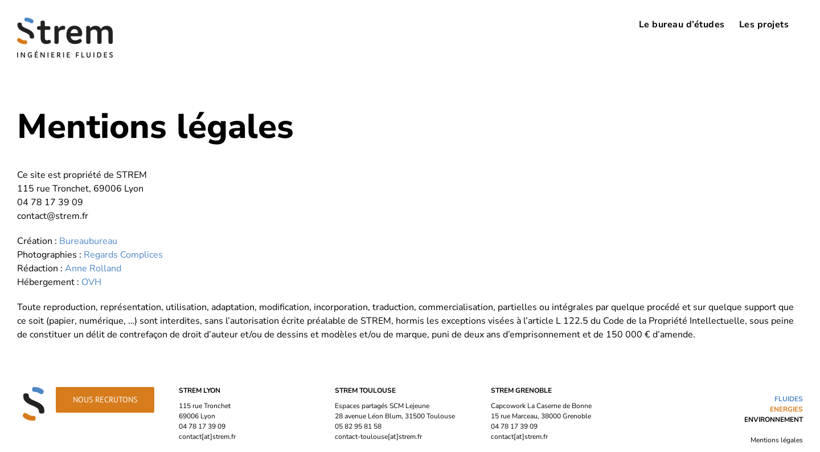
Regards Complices (123, 255)
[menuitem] (682, 24)
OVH (91, 282)
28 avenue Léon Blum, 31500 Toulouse (395, 416)
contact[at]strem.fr (207, 436)
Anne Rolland (93, 268)
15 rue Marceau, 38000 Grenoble (541, 416)
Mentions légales (777, 440)
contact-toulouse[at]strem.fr (378, 436)
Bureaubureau (88, 241)
